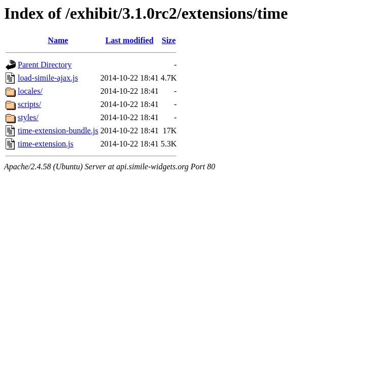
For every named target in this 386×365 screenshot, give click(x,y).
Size (169, 40)
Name (58, 40)
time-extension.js (46, 143)
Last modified (130, 40)
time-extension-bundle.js (58, 130)
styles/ (28, 117)
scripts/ (29, 104)
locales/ (30, 91)
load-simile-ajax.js (48, 78)
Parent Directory (45, 64)
